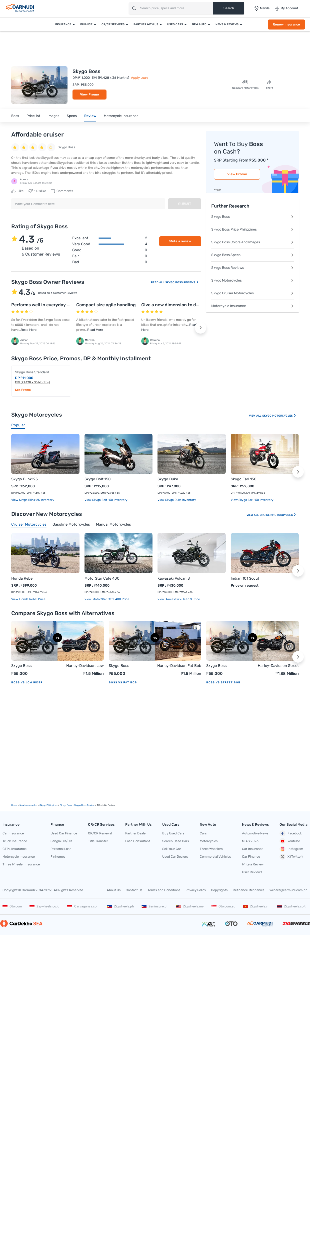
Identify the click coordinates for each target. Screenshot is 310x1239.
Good (109, 250)
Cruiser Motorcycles (278, 515)
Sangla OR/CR (61, 841)
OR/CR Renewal (100, 833)
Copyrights (219, 890)
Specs (72, 116)
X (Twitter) (291, 857)
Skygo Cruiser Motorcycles (252, 293)
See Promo (23, 390)
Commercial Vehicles (215, 856)
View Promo (89, 94)
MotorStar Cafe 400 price (110, 599)
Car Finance (251, 856)
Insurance (63, 24)
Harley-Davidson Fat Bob (179, 665)
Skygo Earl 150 (243, 479)
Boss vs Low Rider (26, 682)
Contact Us (134, 890)
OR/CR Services (113, 24)
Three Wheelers (211, 849)
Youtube (290, 841)
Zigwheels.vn (256, 906)
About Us (114, 890)
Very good (109, 244)
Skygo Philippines (49, 805)
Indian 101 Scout (245, 578)
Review (90, 116)
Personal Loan (61, 849)
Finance (86, 24)
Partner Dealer (136, 833)
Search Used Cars (175, 841)
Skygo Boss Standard (32, 372)
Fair (109, 256)
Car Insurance (13, 833)
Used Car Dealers (175, 856)
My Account (286, 8)
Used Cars (175, 24)
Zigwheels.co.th (292, 906)
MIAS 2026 (250, 841)
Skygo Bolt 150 (97, 479)
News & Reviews (227, 24)
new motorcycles (28, 805)
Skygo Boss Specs (252, 255)
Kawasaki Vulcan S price (182, 599)
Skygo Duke (168, 479)
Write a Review (253, 864)
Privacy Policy (196, 890)
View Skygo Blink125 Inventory (32, 500)
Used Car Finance (63, 833)
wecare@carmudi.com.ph (289, 890)
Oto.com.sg (224, 906)
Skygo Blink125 (24, 479)
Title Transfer (98, 841)
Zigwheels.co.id (45, 906)
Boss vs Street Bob (223, 682)
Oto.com (12, 906)
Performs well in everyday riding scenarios (55, 304)
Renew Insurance (286, 24)
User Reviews (252, 872)
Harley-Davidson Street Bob (278, 666)
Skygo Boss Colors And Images (252, 242)
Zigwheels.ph (120, 906)
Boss (15, 116)
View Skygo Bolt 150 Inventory (106, 500)
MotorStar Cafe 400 (102, 578)
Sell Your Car (171, 849)
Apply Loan (139, 78)
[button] (200, 328)
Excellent (109, 238)
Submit (184, 204)
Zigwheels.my (190, 906)
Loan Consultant (137, 841)
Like (17, 191)
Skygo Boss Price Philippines (252, 229)
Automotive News (255, 833)
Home (14, 805)
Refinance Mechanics (248, 890)
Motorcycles (209, 841)
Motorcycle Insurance (121, 116)
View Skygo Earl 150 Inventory (252, 500)
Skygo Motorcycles (252, 280)
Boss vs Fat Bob (123, 682)
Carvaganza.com (83, 906)
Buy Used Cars (173, 833)
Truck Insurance (14, 841)
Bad (109, 262)
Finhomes (58, 856)
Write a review (180, 241)
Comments (62, 191)
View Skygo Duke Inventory (177, 500)
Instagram (291, 849)
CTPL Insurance (14, 849)
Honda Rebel (22, 578)
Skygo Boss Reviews (182, 282)
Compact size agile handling (106, 304)
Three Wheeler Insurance (21, 864)
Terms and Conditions (164, 890)
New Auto (199, 24)
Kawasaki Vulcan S (174, 578)
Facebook (291, 833)
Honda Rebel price (32, 599)
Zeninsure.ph (155, 906)
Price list (33, 116)
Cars (203, 833)
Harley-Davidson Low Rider (85, 666)
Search (228, 8)
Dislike (37, 191)
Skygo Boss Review (84, 805)
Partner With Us (146, 24)
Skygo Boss (252, 217)
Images (53, 116)
